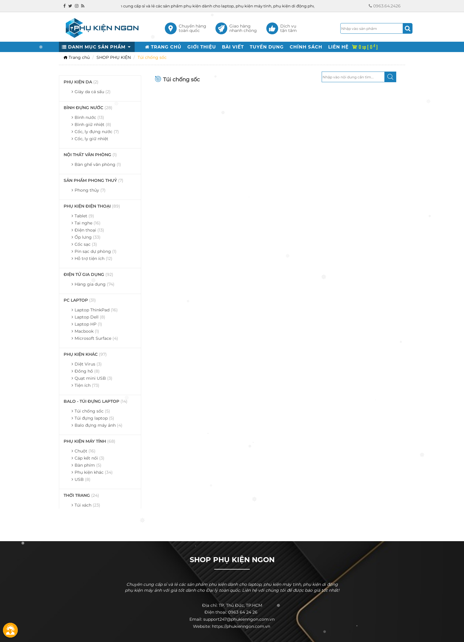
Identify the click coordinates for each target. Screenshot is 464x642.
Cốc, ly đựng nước (97, 131)
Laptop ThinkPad (96, 310)
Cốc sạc (86, 244)
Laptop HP (88, 324)
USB (83, 479)
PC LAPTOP (80, 300)
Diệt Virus (88, 364)
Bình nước (89, 117)
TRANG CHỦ (163, 47)
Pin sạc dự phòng (96, 251)
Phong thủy (90, 190)
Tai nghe (88, 223)
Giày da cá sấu (93, 91)
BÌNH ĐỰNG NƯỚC (88, 107)
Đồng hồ (87, 371)
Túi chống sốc (92, 411)
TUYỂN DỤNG (267, 47)
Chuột (85, 451)
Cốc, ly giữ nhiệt (91, 138)
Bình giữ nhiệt (93, 124)
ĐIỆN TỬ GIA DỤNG (88, 274)
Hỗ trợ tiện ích (93, 258)
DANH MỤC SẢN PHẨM (97, 47)
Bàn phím (88, 465)
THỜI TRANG (81, 495)
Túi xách (87, 505)
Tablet (84, 216)
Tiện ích (87, 385)
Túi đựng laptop (94, 418)
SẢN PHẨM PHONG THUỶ (93, 180)
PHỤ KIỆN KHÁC (85, 354)
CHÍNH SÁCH (306, 47)
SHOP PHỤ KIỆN (113, 57)
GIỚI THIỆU (201, 47)
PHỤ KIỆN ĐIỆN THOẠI (92, 206)
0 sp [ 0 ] (365, 47)
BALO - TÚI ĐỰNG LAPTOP (96, 401)
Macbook (87, 331)
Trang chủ (76, 57)
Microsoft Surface (96, 338)
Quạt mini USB (93, 378)
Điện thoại (89, 230)
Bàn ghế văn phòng (98, 164)
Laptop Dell (90, 317)
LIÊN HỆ (338, 47)
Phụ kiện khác (94, 472)
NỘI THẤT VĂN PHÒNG (90, 154)
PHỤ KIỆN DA (81, 82)
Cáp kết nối (89, 458)
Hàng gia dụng (95, 284)
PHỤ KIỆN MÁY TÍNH (89, 441)
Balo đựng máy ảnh (99, 425)
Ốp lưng (88, 237)
